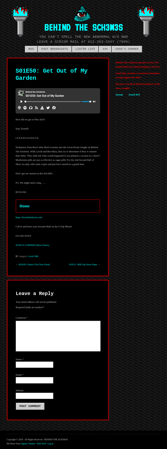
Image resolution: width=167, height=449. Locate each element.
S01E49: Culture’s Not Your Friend (34, 264)
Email (19, 374)
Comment (21, 317)
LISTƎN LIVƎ (85, 49)
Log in (50, 443)
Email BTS (134, 94)
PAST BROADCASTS (54, 49)
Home (25, 206)
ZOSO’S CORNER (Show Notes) (32, 245)
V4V (105, 49)
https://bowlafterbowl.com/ (29, 217)
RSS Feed (41, 443)
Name (19, 359)
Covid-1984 (33, 256)
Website (20, 390)
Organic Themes (28, 443)
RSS (31, 49)
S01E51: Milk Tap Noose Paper (83, 264)
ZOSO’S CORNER (126, 49)
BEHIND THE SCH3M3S (83, 27)
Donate (119, 94)
